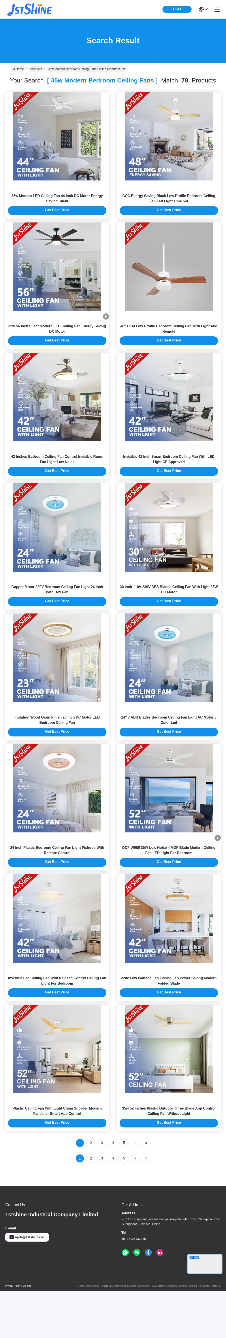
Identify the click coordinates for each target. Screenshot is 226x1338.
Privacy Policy (12, 1332)
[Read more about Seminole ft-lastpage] (146, 1205)
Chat (177, 9)
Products (36, 69)
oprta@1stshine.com (27, 1284)
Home (18, 69)
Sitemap (26, 1332)
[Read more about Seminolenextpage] (135, 1205)
